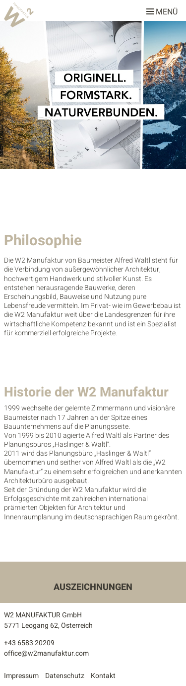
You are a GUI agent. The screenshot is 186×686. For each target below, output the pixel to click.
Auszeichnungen (93, 587)
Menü (162, 10)
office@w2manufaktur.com (46, 653)
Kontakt (103, 676)
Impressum (21, 676)
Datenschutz (64, 676)
